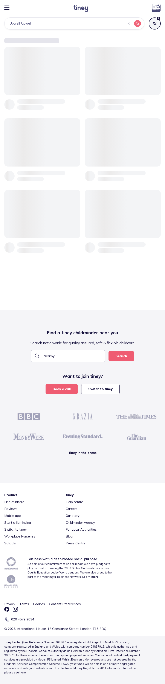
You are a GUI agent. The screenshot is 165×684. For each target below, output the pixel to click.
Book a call (62, 389)
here (23, 672)
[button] (129, 24)
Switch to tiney (100, 389)
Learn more (90, 576)
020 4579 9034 (22, 619)
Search (121, 356)
